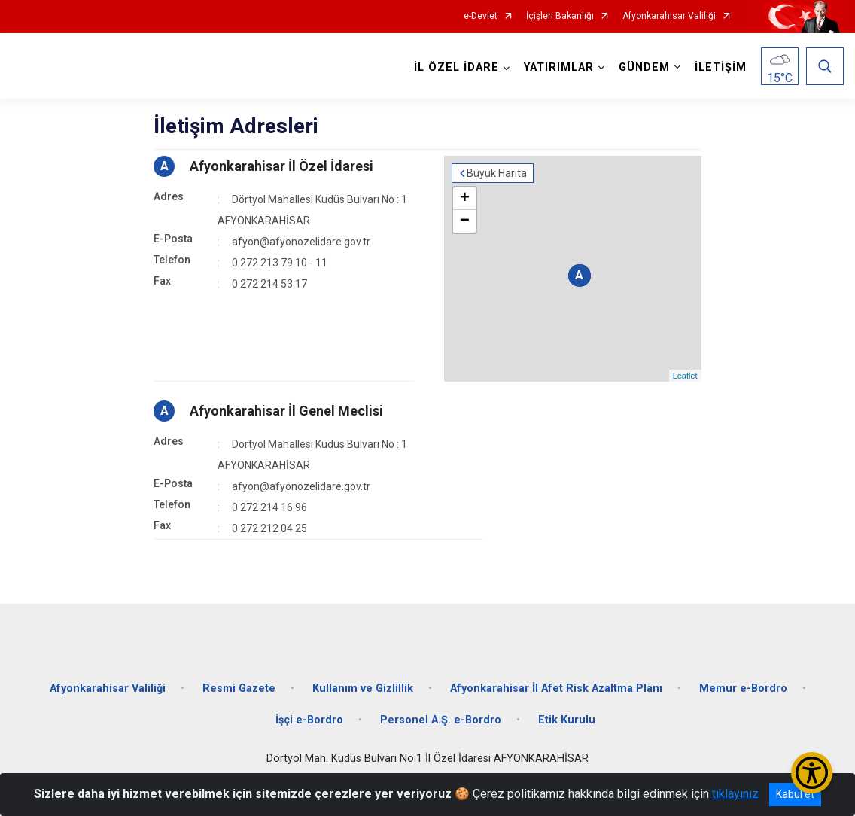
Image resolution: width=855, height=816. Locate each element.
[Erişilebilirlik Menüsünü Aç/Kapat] (811, 772)
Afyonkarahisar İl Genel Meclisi (286, 411)
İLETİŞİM (721, 67)
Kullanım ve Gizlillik (362, 688)
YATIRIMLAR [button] (559, 67)
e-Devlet (480, 16)
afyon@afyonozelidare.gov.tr (301, 242)
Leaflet (685, 375)
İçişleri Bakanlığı (560, 16)
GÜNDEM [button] (644, 67)
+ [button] (465, 198)
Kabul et (795, 794)
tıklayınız (735, 794)
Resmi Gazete (238, 688)
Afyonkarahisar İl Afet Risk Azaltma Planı (556, 688)
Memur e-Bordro (743, 688)
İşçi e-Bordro (309, 720)
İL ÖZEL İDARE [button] (456, 67)
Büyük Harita (497, 173)
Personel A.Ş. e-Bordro (440, 720)
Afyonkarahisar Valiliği (669, 16)
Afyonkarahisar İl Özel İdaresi (281, 166)
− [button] (465, 221)
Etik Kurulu (566, 720)
